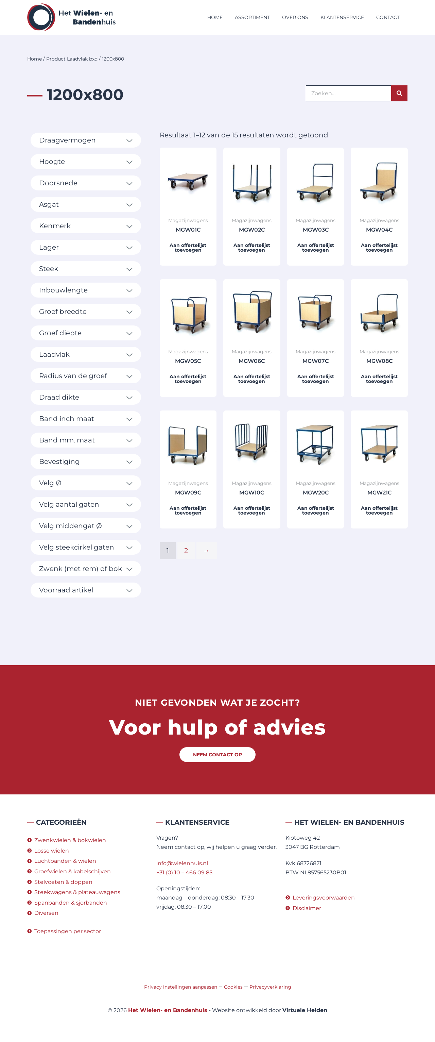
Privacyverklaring (270, 987)
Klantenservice (342, 17)
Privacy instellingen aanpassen (180, 987)
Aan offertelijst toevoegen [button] (188, 247)
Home (215, 17)
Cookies (233, 987)
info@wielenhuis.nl (182, 863)
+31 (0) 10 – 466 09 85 (184, 872)
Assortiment (252, 17)
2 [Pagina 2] (186, 551)
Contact (388, 17)
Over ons (295, 17)
